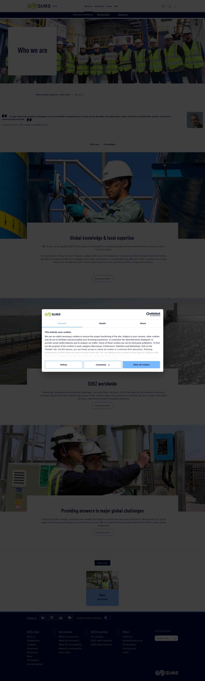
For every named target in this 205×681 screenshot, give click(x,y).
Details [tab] (102, 323)
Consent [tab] (62, 323)
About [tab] (143, 323)
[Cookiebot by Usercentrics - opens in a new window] (148, 314)
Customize (102, 365)
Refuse (63, 365)
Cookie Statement (120, 355)
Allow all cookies (141, 365)
